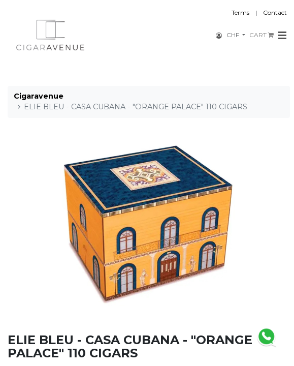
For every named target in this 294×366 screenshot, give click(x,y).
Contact (275, 12)
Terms (240, 12)
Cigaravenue (38, 96)
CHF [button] (233, 35)
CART (261, 35)
